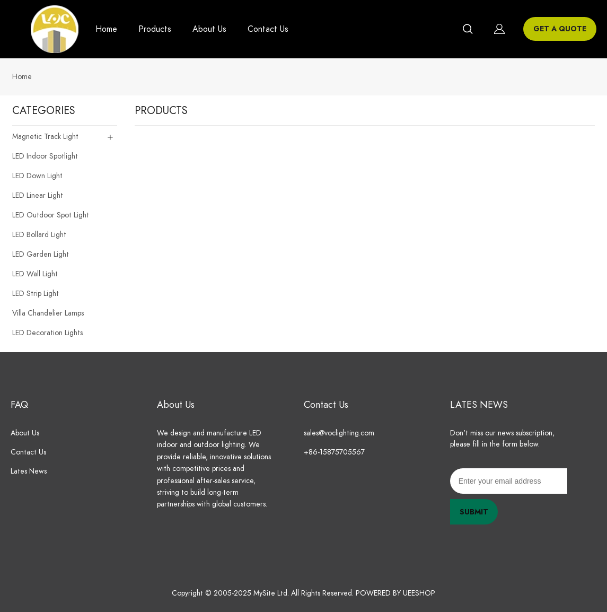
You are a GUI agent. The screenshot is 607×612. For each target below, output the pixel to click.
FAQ (19, 404)
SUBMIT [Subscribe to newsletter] (474, 512)
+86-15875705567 (336, 452)
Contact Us (268, 29)
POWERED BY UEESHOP (395, 593)
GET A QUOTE (559, 29)
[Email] (508, 481)
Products (154, 29)
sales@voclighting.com (339, 433)
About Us (209, 29)
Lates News (29, 471)
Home (106, 29)
